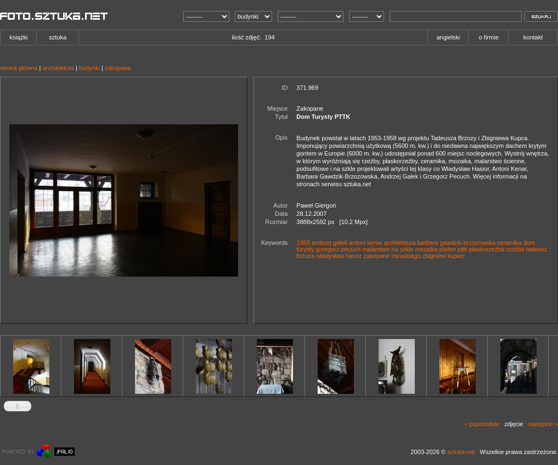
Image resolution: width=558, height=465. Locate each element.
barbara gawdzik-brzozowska (456, 242)
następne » (543, 424)
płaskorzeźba (487, 249)
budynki (89, 68)
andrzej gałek (329, 242)
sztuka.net (461, 452)
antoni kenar (365, 242)
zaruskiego (405, 255)
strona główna (19, 68)
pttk (462, 249)
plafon (447, 249)
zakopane (118, 68)
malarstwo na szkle (388, 249)
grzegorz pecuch (338, 249)
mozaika (426, 249)
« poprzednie (481, 424)
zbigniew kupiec (443, 255)
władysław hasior (339, 255)
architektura (58, 68)
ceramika (509, 242)
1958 (302, 242)
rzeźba (515, 249)
